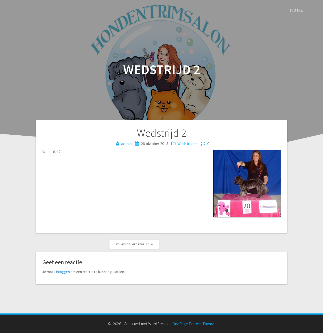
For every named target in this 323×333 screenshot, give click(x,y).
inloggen (63, 271)
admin (126, 143)
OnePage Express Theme (193, 323)
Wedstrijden (187, 143)
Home (296, 10)
